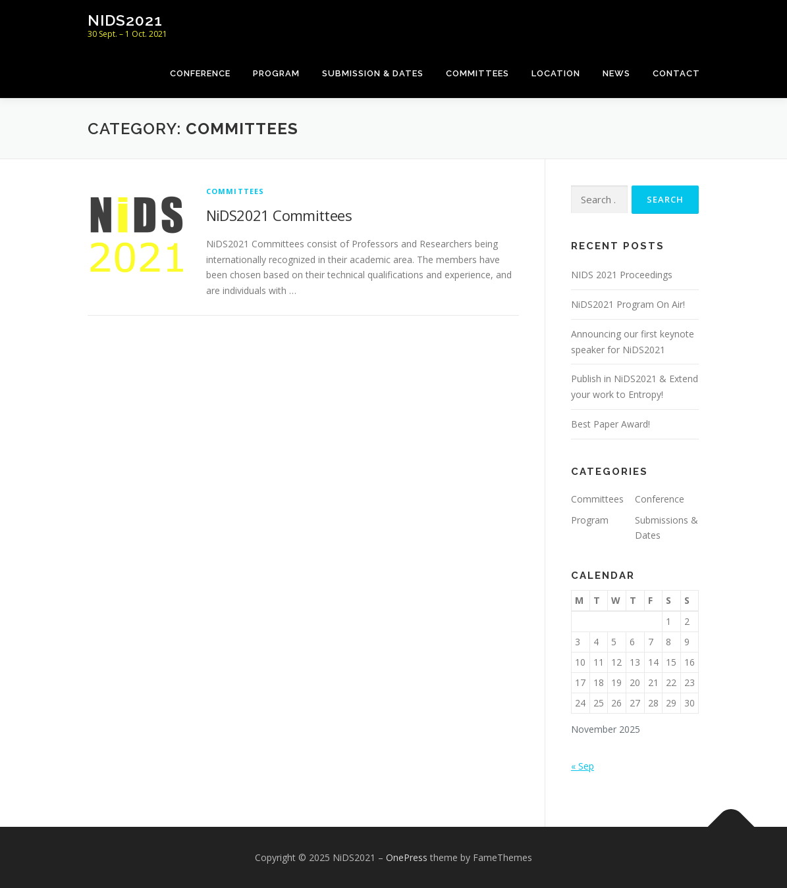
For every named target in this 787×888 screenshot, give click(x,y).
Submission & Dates (372, 73)
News (616, 73)
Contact (676, 73)
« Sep (582, 766)
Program (276, 73)
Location (555, 73)
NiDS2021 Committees (279, 215)
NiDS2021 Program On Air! (628, 304)
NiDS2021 (125, 20)
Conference (200, 73)
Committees (477, 73)
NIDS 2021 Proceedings (621, 274)
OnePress (406, 857)
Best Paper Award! (610, 424)
